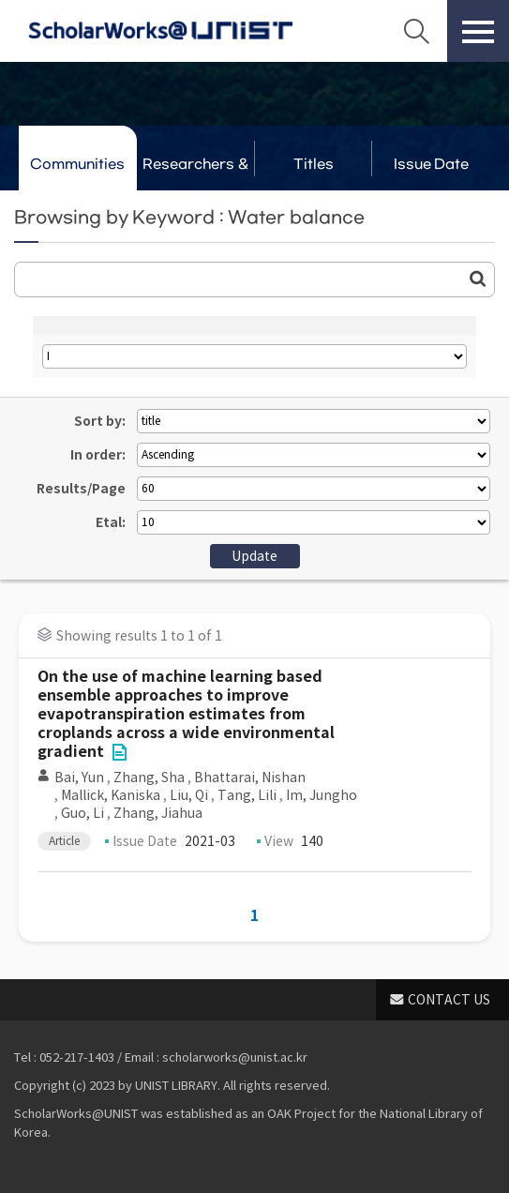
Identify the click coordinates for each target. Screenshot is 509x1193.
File (119, 752)
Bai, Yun (79, 777)
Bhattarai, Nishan (250, 777)
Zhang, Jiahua (157, 813)
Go (478, 278)
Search (416, 31)
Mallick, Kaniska (110, 795)
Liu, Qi (189, 795)
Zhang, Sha (149, 777)
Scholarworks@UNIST (160, 31)
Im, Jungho (321, 795)
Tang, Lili (247, 795)
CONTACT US (449, 999)
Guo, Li (82, 813)
